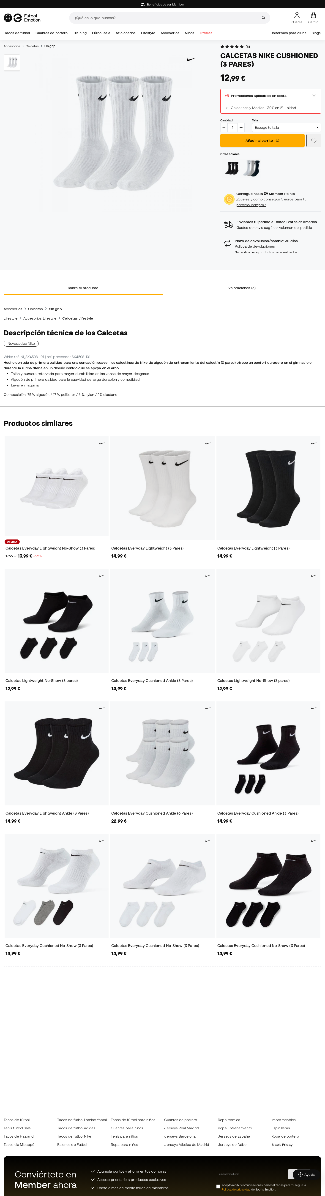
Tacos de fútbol (17, 33)
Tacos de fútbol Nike (74, 1136)
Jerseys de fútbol (232, 1144)
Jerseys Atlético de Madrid (186, 1144)
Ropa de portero (285, 1136)
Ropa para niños (124, 1144)
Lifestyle (148, 33)
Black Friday (281, 1144)
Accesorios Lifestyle (40, 318)
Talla (255, 120)
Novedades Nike (21, 343)
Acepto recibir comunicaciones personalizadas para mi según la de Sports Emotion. (264, 1187)
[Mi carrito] (313, 18)
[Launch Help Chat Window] (306, 1174)
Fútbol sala (101, 33)
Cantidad (226, 120)
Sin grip (50, 46)
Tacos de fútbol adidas (76, 1128)
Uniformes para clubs (288, 33)
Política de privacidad (236, 1189)
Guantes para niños (127, 1128)
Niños (189, 33)
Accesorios (170, 33)
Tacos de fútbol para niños (133, 1120)
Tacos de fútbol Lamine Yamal (82, 1120)
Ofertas (206, 33)
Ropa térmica (229, 1120)
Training (80, 33)
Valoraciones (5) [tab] (242, 288)
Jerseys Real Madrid (181, 1128)
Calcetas (32, 46)
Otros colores (229, 154)
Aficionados (126, 33)
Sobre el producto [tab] (83, 288)
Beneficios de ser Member (162, 4)
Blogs (316, 33)
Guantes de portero (52, 33)
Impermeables (283, 1120)
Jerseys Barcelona (179, 1136)
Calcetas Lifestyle (77, 318)
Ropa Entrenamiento (235, 1128)
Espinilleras (280, 1128)
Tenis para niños (124, 1136)
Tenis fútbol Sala (17, 1128)
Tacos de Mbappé (19, 1144)
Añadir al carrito (262, 140)
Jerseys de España (234, 1136)
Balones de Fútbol (72, 1144)
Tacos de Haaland (19, 1136)
